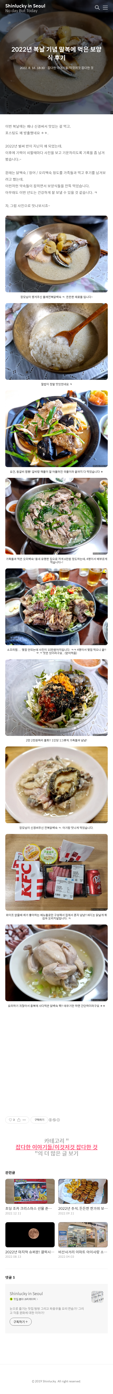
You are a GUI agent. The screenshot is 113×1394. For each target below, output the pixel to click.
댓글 (10, 1277)
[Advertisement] (56, 1067)
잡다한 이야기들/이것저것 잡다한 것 (57, 1147)
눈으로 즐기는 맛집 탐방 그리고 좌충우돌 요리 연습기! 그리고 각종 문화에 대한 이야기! (47, 1310)
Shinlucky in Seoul (25, 5)
